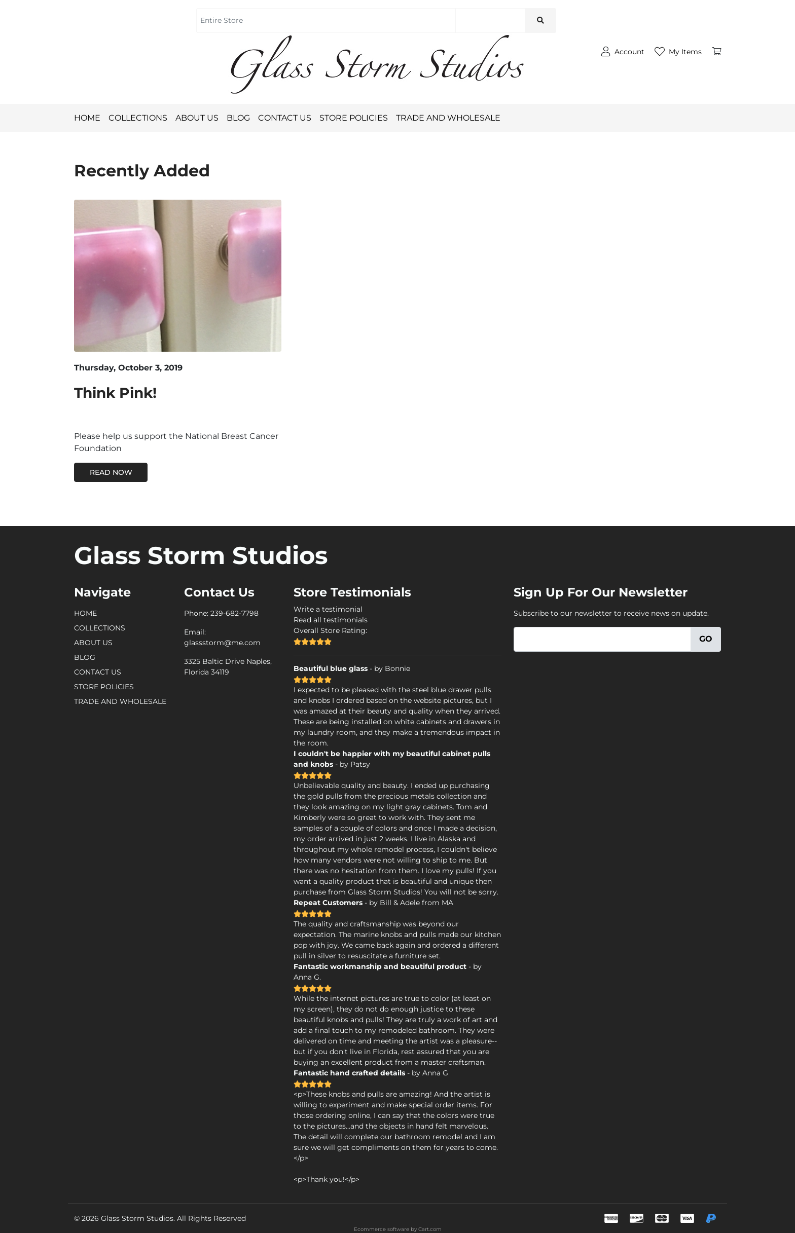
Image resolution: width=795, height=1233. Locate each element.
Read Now (111, 472)
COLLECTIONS (138, 118)
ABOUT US (201, 118)
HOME (87, 118)
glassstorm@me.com (222, 642)
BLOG (242, 118)
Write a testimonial (328, 609)
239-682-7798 (234, 613)
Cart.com (430, 1229)
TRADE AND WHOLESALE (452, 118)
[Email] (602, 639)
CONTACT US (288, 118)
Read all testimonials (331, 619)
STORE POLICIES (357, 118)
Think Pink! (115, 392)
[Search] (490, 20)
